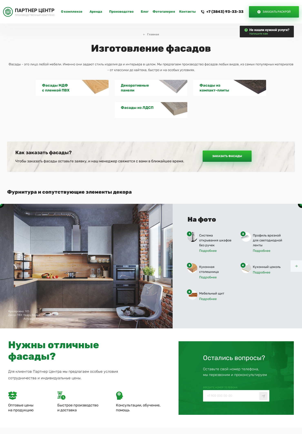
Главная (153, 34)
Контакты (187, 12)
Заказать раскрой (277, 11)
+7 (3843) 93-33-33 (224, 11)
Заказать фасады (227, 134)
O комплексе (71, 12)
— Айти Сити (276, 420)
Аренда (96, 12)
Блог (145, 12)
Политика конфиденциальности (195, 420)
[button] (296, 244)
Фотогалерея (164, 12)
